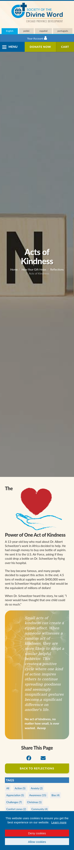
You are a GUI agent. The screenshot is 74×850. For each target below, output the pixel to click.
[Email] (43, 758)
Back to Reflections (37, 768)
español (43, 30)
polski (26, 30)
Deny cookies (37, 833)
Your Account (37, 38)
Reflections (57, 269)
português (62, 30)
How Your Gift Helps (34, 269)
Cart (65, 46)
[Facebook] (28, 758)
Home (14, 269)
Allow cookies (37, 841)
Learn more (59, 822)
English (9, 30)
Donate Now (40, 46)
